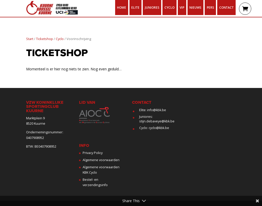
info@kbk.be (156, 110)
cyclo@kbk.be (159, 128)
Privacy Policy (93, 153)
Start (29, 38)
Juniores (152, 7)
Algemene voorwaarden (101, 160)
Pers (210, 7)
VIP (182, 7)
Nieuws (195, 7)
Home (121, 7)
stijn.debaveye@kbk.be (156, 121)
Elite (135, 7)
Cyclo (169, 7)
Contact (226, 7)
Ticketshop (44, 38)
